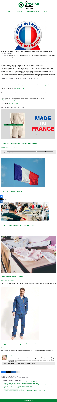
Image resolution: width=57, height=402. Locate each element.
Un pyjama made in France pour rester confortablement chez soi (23, 344)
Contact (42, 396)
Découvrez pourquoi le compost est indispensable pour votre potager (18, 386)
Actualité (3, 375)
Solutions (48, 11)
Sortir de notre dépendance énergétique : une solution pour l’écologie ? (15, 377)
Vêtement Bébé (11, 280)
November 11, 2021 (20, 88)
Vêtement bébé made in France (12, 277)
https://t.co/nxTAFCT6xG (8, 100)
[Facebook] (3, 372)
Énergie (11, 11)
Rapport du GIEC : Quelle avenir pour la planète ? (11, 376)
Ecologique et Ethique (5, 147)
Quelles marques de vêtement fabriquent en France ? (19, 143)
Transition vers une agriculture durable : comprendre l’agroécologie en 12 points (21, 383)
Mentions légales (14, 396)
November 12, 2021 (13, 103)
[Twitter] (8, 372)
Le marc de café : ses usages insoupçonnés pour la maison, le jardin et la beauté (20, 381)
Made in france (14, 147)
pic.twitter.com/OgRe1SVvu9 (21, 100)
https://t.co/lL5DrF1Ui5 (48, 85)
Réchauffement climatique (34, 11)
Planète (20, 11)
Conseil (29, 14)
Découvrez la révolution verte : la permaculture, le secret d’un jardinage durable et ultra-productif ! (24, 390)
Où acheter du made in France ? (12, 191)
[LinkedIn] (13, 372)
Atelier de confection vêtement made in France (17, 225)
